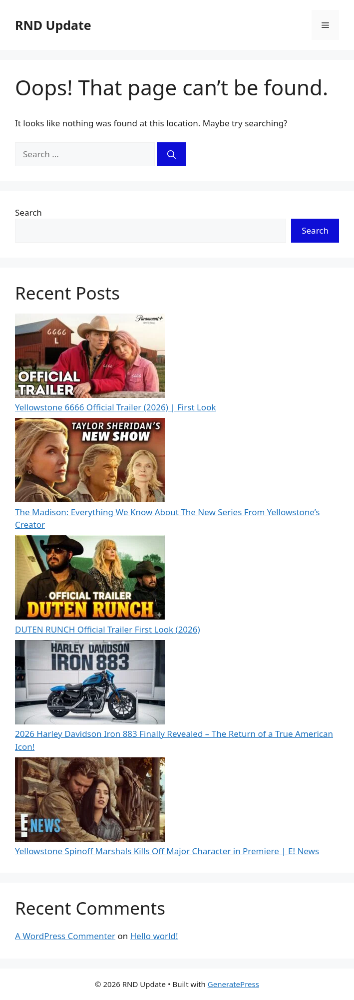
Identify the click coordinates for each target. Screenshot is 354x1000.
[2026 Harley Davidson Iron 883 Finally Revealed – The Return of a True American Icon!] (90, 684)
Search (28, 212)
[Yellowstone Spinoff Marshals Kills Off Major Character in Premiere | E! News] (90, 801)
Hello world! (154, 936)
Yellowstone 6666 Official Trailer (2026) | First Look (115, 407)
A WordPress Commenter (65, 936)
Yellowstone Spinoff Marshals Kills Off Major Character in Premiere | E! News (167, 851)
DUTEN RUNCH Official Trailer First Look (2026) (107, 629)
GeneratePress (233, 984)
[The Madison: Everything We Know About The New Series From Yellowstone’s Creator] (90, 462)
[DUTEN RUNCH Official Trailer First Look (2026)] (90, 579)
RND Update (53, 24)
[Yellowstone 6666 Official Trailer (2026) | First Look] (90, 357)
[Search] (171, 154)
